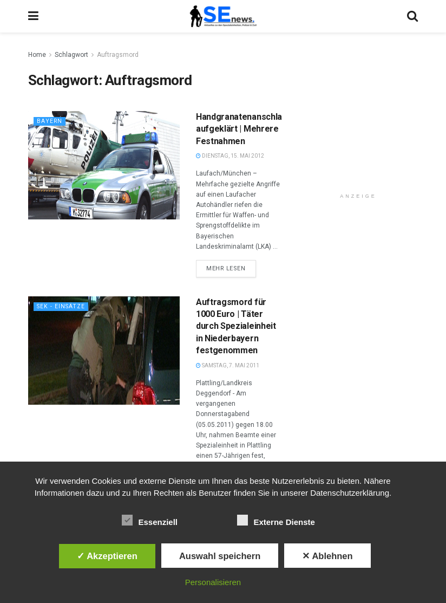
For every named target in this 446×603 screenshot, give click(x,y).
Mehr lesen (226, 268)
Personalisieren (213, 582)
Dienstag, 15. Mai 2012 (230, 156)
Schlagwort (71, 55)
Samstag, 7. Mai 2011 (227, 365)
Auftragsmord (118, 55)
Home (37, 55)
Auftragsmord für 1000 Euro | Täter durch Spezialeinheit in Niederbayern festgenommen (236, 326)
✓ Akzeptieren (107, 556)
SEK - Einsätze (62, 306)
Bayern (49, 121)
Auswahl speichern (219, 556)
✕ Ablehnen (327, 556)
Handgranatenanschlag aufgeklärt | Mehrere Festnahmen (241, 129)
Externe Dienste (275, 520)
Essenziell (150, 520)
